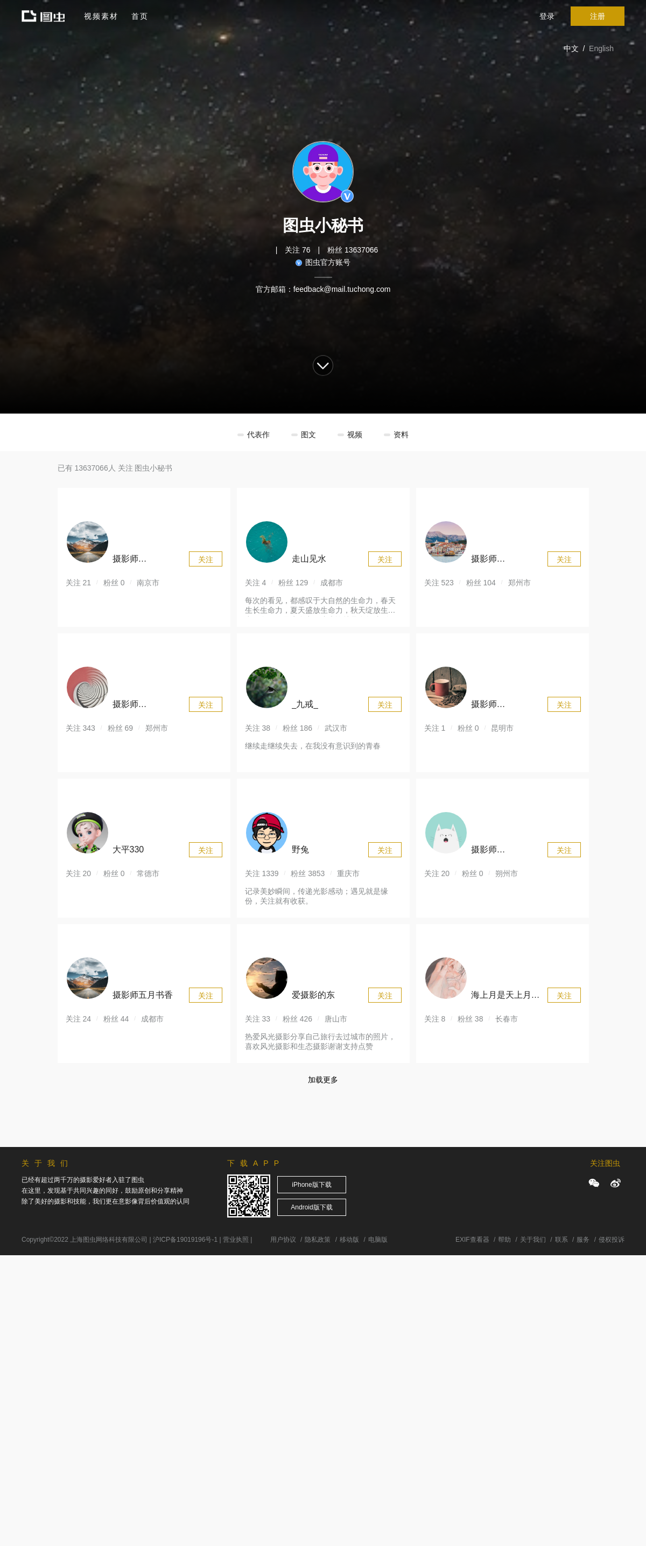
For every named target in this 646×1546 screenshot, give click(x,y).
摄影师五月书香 (143, 994)
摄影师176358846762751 (506, 851)
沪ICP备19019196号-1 (185, 1239)
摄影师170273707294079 (506, 560)
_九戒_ (305, 704)
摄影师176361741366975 (506, 705)
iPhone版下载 (311, 1184)
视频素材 (101, 16)
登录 (546, 16)
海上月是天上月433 (501, 996)
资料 (401, 434)
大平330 (128, 849)
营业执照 (236, 1239)
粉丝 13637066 (352, 250)
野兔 (300, 849)
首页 (140, 16)
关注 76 (297, 250)
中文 (571, 48)
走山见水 (309, 558)
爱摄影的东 (313, 994)
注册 (597, 16)
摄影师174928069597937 (147, 705)
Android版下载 (311, 1207)
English (601, 48)
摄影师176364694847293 (147, 560)
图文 (308, 434)
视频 (354, 434)
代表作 (258, 434)
